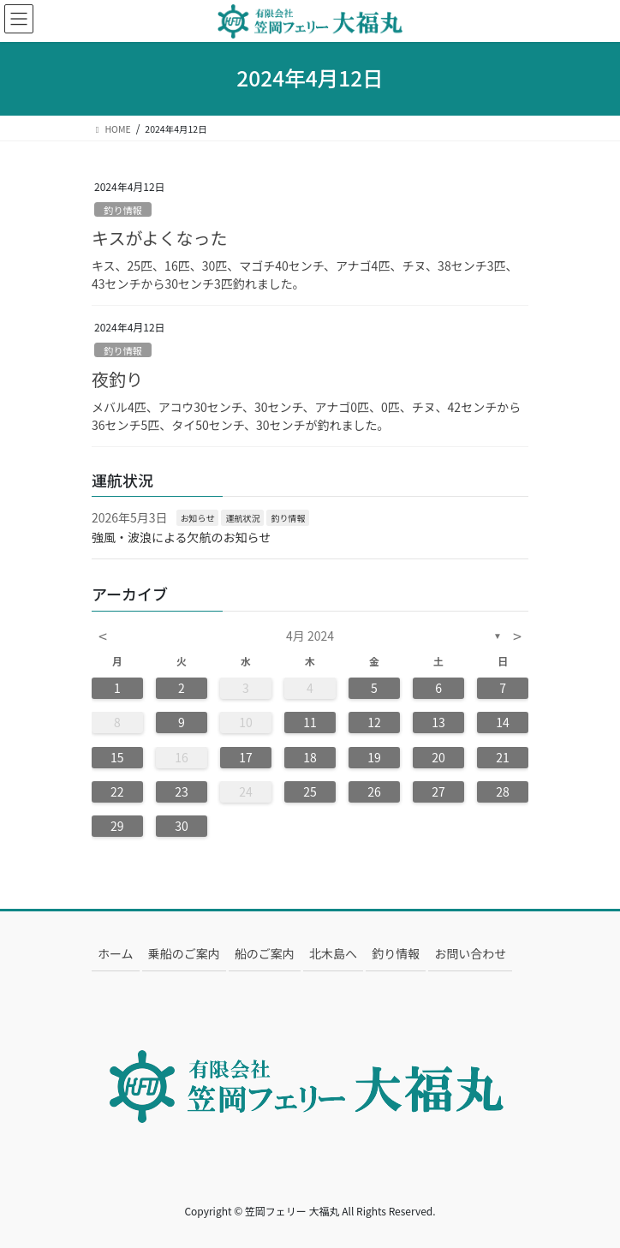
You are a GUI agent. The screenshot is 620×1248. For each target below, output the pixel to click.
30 (181, 825)
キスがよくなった (159, 237)
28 (503, 791)
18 (310, 757)
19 (374, 757)
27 (438, 791)
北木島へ (333, 953)
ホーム (116, 953)
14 (503, 722)
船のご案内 (265, 953)
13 (438, 722)
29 (117, 825)
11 (310, 722)
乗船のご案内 (184, 953)
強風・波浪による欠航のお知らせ (181, 537)
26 (374, 791)
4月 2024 (310, 635)
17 (246, 757)
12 (374, 722)
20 (438, 757)
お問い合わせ (470, 953)
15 (117, 757)
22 (117, 791)
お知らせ (198, 517)
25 (310, 791)
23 (181, 791)
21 (503, 757)
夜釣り (117, 379)
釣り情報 (123, 210)
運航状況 (242, 517)
